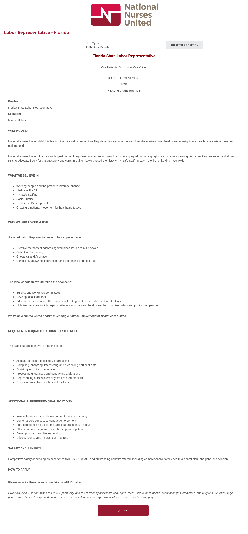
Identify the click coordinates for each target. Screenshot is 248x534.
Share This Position (184, 45)
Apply (123, 510)
